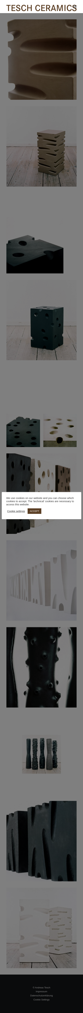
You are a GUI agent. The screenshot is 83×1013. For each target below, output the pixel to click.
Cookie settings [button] (16, 511)
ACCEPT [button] (34, 511)
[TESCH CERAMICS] (41, 6)
